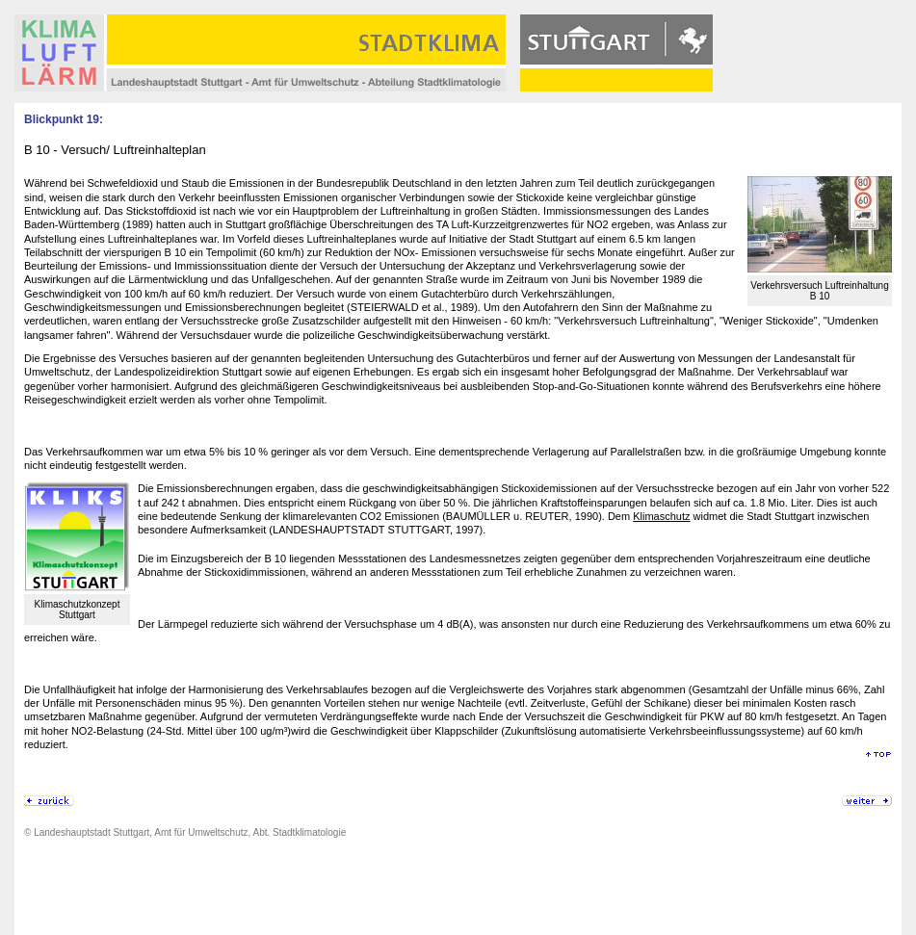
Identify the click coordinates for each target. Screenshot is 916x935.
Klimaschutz (661, 516)
